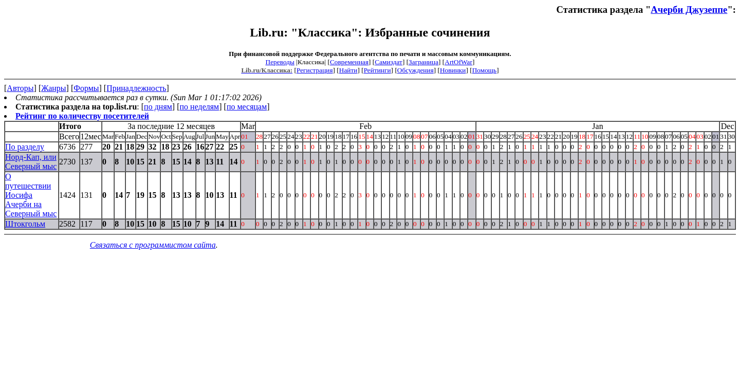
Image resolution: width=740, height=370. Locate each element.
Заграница (423, 62)
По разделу (24, 146)
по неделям (199, 106)
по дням (158, 106)
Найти (348, 70)
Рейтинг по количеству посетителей (82, 116)
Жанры (53, 88)
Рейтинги (377, 70)
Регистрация (315, 70)
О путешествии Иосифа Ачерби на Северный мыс (31, 195)
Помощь (484, 70)
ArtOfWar (458, 62)
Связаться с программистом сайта (153, 244)
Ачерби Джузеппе (689, 9)
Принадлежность (136, 88)
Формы (86, 88)
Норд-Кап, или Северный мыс (31, 162)
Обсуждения (415, 70)
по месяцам (247, 106)
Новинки (453, 70)
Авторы (20, 88)
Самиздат (388, 62)
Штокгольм (25, 223)
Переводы (280, 62)
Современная (349, 62)
